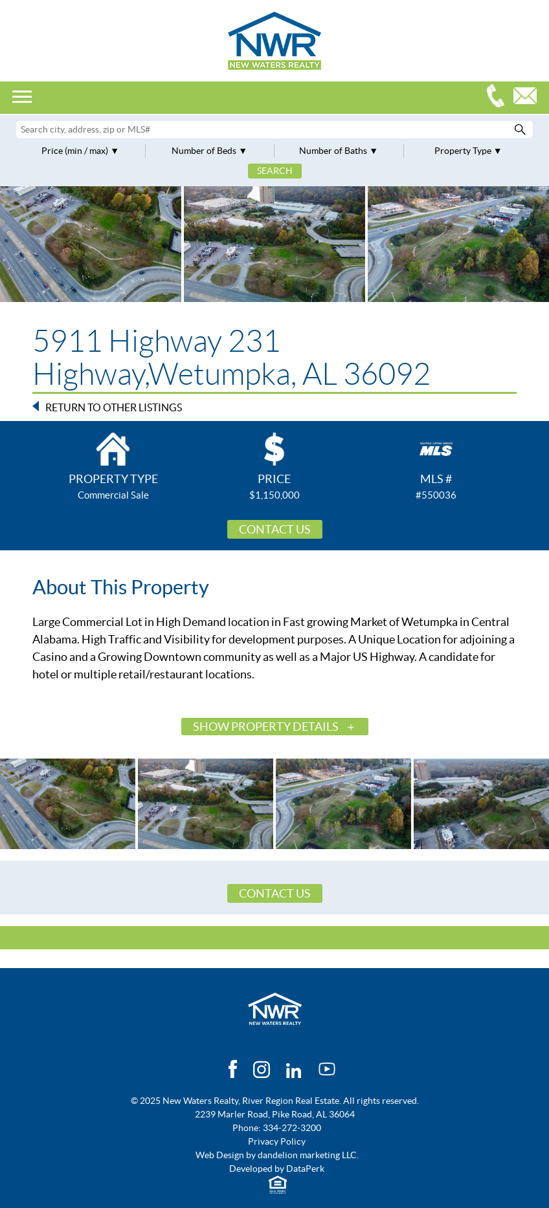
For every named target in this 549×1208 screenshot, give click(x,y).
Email (528, 97)
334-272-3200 (498, 97)
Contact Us (275, 529)
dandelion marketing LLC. (308, 1155)
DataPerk (305, 1168)
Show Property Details (266, 726)
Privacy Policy (277, 1141)
